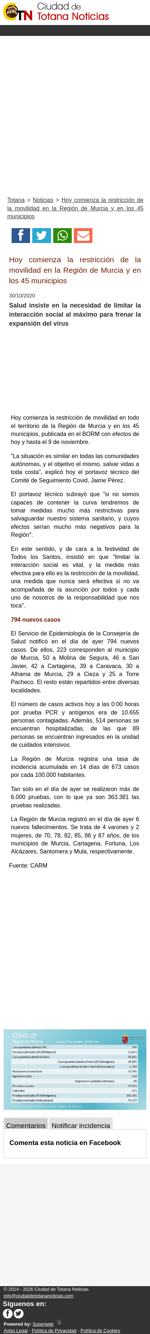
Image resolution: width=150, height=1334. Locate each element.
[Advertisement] (75, 115)
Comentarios (26, 1125)
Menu (75, 30)
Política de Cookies (100, 1330)
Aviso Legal (16, 1330)
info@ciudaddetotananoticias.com (38, 1295)
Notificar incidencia (81, 1125)
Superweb (43, 1324)
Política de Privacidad (54, 1330)
